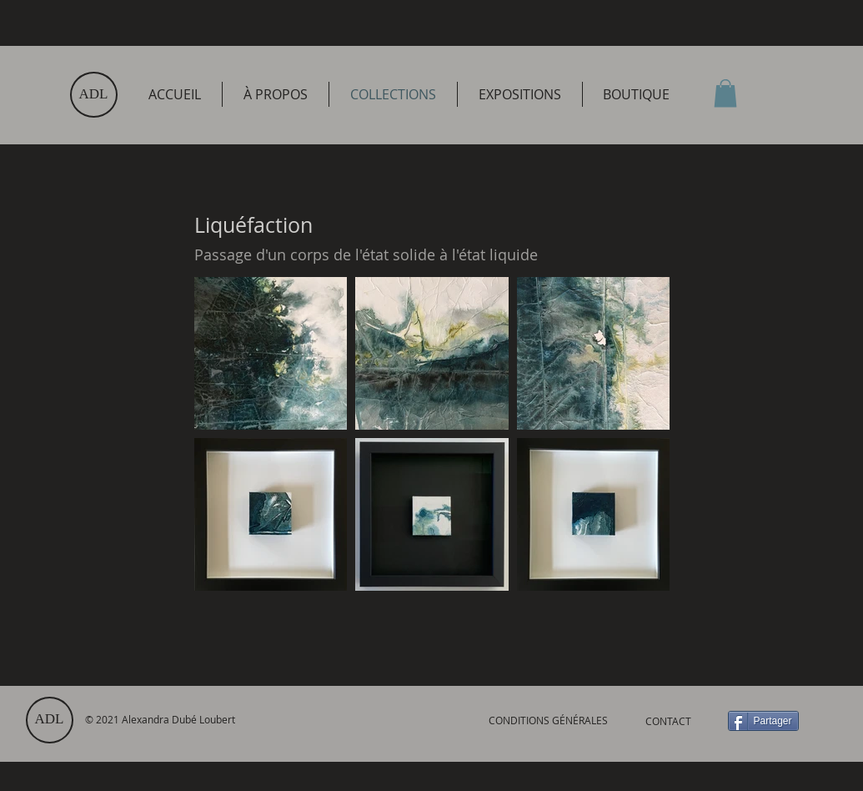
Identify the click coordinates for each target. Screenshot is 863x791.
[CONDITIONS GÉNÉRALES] (548, 720)
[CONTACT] (669, 721)
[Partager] (763, 721)
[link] (725, 93)
